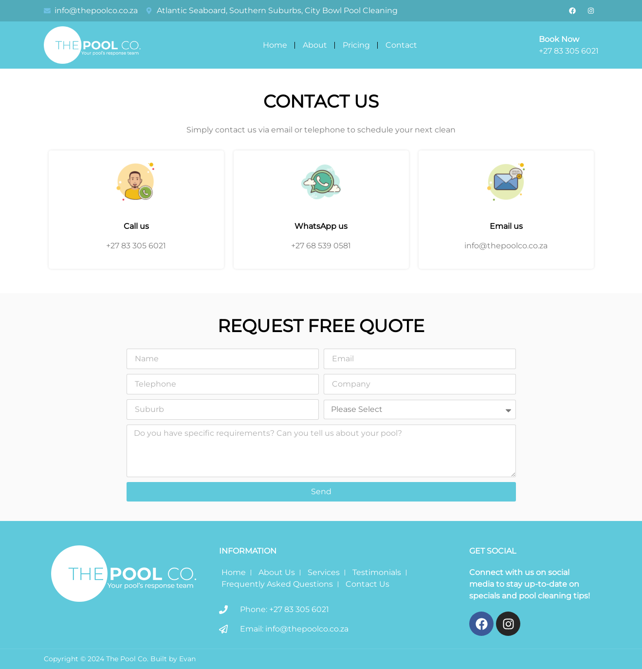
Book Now (559, 39)
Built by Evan (173, 658)
